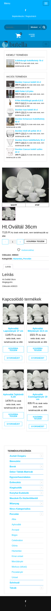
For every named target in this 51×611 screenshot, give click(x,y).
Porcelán (27, 259)
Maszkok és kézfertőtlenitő (24, 498)
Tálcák (13, 588)
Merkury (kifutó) (19, 567)
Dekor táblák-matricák (21, 472)
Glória (15, 545)
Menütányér (17, 561)
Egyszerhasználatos (20, 477)
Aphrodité (16, 524)
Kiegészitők (16, 488)
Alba (14, 519)
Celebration (17, 540)
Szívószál (14, 582)
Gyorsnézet (13, 358)
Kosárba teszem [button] (13, 349)
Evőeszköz (15, 482)
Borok (13, 466)
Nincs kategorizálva (20, 509)
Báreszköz (15, 461)
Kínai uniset (17, 556)
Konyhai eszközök (19, 493)
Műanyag (14, 503)
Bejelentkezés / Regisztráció (24, 16)
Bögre (15, 535)
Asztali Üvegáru (18, 456)
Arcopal (15, 530)
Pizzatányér (17, 572)
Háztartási (17, 259)
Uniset (15, 577)
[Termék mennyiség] (12, 242)
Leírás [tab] (8, 267)
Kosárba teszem (35, 241)
